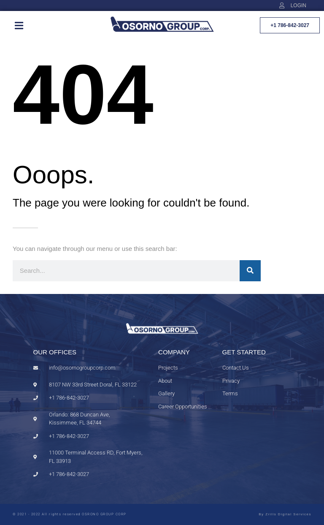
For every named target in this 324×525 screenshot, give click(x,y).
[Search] (250, 270)
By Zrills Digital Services (285, 514)
